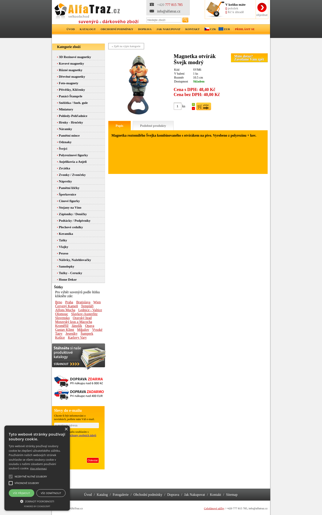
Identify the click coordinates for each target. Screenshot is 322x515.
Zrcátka (64, 168)
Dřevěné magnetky (72, 76)
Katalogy (88, 29)
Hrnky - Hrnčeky (71, 122)
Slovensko (62, 318)
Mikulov (83, 329)
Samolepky (66, 266)
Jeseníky (71, 333)
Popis (119, 125)
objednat (262, 15)
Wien (97, 302)
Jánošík (77, 326)
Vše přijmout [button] (21, 493)
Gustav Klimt (64, 329)
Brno (58, 302)
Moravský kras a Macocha (73, 322)
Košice (60, 337)
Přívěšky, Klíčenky (72, 89)
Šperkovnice (67, 194)
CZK (213, 29)
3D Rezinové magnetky (75, 57)
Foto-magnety (68, 83)
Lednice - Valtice (90, 310)
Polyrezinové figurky (73, 155)
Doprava (145, 29)
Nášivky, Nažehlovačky (75, 260)
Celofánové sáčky (214, 508)
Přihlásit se (245, 29)
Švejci (63, 148)
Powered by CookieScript (37, 506)
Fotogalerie (121, 494)
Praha (69, 302)
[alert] (37, 468)
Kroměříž (62, 326)
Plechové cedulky (71, 227)
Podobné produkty (153, 125)
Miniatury (66, 109)
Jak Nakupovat (194, 494)
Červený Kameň (66, 306)
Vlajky (63, 247)
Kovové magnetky (71, 63)
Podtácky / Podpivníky (75, 220)
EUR (227, 29)
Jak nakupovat (168, 29)
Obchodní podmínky (117, 29)
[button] (37, 501)
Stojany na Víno (70, 207)
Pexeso (63, 253)
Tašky (63, 240)
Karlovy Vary (77, 337)
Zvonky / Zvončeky (72, 175)
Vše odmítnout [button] (51, 493)
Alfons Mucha (65, 310)
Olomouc (61, 314)
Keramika (66, 233)
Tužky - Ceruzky (70, 273)
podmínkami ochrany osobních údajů (75, 435)
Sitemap (232, 494)
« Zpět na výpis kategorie (126, 46)
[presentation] (76, 446)
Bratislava (83, 302)
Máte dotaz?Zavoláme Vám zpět (249, 58)
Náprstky (65, 181)
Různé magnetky (71, 70)
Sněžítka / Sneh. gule (73, 103)
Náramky (65, 129)
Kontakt (192, 29)
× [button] (66, 429)
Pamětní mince (69, 135)
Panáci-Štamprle (70, 96)
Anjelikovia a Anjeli (73, 161)
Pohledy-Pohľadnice (73, 116)
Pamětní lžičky (69, 188)
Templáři (87, 306)
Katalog (102, 494)
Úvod (71, 29)
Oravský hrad (82, 318)
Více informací (38, 468)
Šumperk (87, 333)
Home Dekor (68, 279)
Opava (89, 326)
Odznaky (65, 142)
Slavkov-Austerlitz (84, 314)
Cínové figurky (69, 201)
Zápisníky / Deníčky (73, 214)
